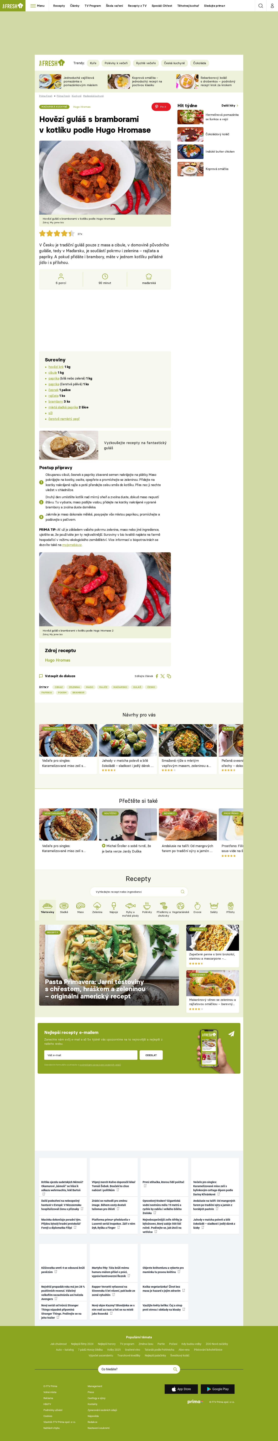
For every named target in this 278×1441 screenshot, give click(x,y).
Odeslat (151, 1055)
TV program (127, 1343)
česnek (53, 390)
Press (91, 1392)
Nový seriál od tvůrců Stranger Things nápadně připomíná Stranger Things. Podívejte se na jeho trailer (61, 1311)
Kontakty (92, 1404)
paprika (53, 378)
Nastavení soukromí (98, 1428)
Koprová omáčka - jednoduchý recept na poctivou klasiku (147, 81)
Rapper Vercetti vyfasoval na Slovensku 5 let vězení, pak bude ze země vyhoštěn (113, 1291)
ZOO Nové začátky (217, 1343)
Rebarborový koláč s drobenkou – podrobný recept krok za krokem (218, 81)
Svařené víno (132, 1349)
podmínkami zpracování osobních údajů (100, 1064)
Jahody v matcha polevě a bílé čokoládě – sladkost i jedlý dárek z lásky (127, 763)
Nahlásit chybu (51, 1428)
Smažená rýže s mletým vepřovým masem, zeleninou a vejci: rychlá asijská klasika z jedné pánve (187, 763)
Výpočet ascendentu (101, 1355)
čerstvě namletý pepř (64, 419)
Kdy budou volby (191, 1343)
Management (95, 1386)
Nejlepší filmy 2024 (82, 1343)
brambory (55, 401)
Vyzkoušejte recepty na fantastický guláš (135, 445)
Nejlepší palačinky (155, 1355)
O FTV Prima (50, 1386)
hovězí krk (56, 367)
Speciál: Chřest (162, 6)
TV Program (93, 6)
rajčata (53, 396)
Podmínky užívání (52, 1410)
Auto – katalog (65, 1349)
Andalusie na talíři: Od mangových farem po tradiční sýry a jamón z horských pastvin (187, 849)
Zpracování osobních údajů (102, 1410)
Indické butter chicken (220, 151)
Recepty (59, 6)
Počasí (173, 1343)
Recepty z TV (137, 6)
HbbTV (47, 1404)
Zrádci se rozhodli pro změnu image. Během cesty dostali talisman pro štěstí (109, 1205)
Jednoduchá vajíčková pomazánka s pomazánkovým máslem (80, 81)
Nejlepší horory (107, 1343)
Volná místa (49, 1392)
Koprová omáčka (217, 169)
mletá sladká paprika (63, 407)
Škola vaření (114, 6)
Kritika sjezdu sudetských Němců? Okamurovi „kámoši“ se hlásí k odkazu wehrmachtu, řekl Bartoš (62, 1188)
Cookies (47, 1416)
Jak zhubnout (58, 1343)
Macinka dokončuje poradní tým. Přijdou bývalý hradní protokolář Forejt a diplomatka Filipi (61, 1223)
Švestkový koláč (179, 1355)
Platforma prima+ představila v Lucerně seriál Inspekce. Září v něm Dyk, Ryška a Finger (113, 1223)
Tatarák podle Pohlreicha (159, 1349)
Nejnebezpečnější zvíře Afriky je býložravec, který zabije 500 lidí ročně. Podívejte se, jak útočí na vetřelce (162, 1226)
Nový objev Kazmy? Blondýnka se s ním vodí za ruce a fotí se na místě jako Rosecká (113, 1309)
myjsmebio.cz (72, 545)
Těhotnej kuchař (188, 6)
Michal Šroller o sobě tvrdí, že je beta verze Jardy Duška (126, 848)
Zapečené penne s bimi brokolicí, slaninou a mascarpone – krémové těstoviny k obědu (212, 958)
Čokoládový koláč (217, 134)
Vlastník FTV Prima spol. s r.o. (59, 1422)
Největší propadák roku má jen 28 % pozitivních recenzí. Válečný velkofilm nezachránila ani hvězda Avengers (63, 1293)
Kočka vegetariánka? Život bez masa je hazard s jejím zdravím (164, 1288)
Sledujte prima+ (214, 6)
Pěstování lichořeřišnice (208, 1349)
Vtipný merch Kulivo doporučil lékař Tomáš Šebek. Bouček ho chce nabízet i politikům (113, 1186)
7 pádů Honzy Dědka (90, 1349)
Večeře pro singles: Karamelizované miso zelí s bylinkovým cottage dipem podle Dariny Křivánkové (66, 763)
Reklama (48, 1398)
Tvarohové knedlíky (128, 1355)
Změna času (146, 1343)
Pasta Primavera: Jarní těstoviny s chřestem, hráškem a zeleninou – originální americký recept (95, 989)
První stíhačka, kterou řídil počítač (163, 1184)
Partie (161, 1343)
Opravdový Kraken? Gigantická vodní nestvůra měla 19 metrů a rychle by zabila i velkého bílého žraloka (162, 1207)
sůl (50, 413)
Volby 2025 (114, 1349)
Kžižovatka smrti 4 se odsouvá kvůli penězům (63, 1269)
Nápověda (93, 1416)
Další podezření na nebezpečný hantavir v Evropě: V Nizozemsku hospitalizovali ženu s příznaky (62, 1205)
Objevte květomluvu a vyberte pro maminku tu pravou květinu (163, 1269)
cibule (52, 372)
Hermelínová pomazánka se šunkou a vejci (222, 117)
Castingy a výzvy (96, 1398)
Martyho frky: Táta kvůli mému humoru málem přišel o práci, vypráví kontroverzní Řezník (111, 1272)
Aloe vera (184, 1349)
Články (75, 6)
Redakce (92, 1422)
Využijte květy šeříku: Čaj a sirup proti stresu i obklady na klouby (164, 1307)
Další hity (229, 105)
